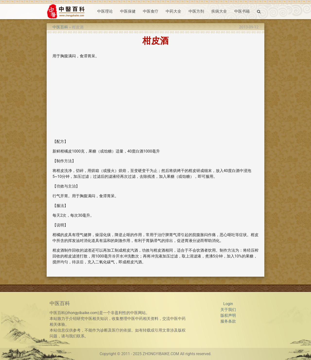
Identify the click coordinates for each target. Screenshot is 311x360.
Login (228, 303)
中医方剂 (196, 11)
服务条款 (228, 321)
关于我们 (228, 309)
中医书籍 (242, 11)
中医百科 (60, 27)
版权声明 (228, 315)
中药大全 (173, 11)
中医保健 (128, 11)
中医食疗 (150, 11)
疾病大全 (219, 11)
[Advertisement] (155, 101)
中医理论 (105, 11)
